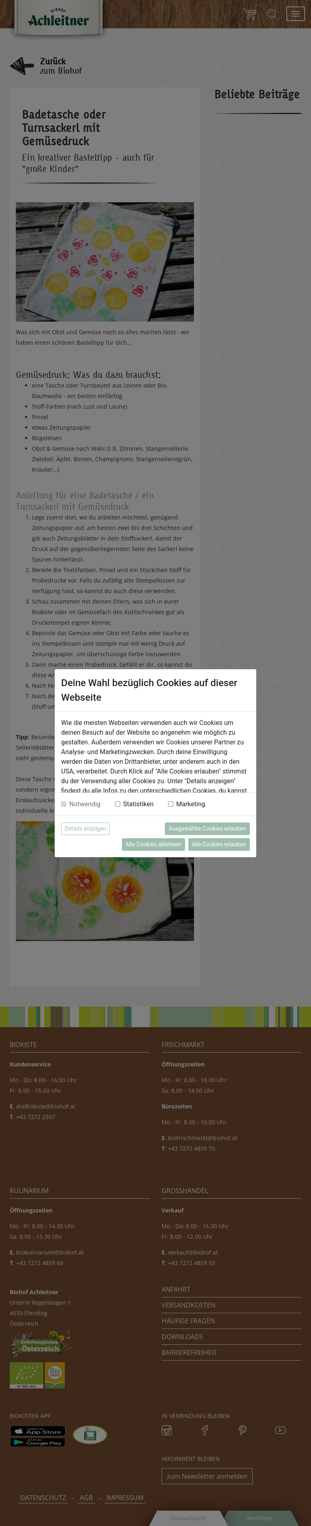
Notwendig (84, 804)
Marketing (190, 804)
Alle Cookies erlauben (219, 844)
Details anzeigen (85, 828)
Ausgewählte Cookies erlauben (207, 828)
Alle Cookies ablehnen (153, 844)
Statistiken (138, 804)
